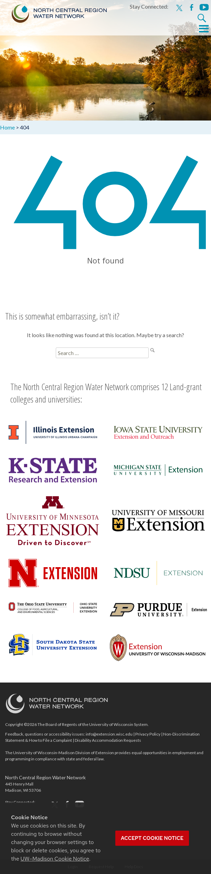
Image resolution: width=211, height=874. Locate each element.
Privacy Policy (147, 734)
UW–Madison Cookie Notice (55, 858)
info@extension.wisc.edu (109, 734)
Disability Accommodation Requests (108, 740)
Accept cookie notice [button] (152, 838)
